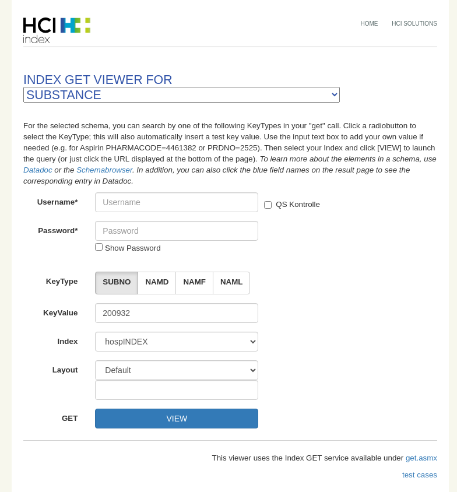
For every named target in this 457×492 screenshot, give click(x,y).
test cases (419, 474)
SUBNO (117, 281)
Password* (58, 230)
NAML (231, 281)
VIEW (176, 418)
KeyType (62, 281)
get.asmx (421, 458)
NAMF (194, 281)
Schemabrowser (104, 170)
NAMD (156, 281)
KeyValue (60, 312)
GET (70, 418)
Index (68, 341)
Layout (65, 370)
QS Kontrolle (292, 204)
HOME (369, 23)
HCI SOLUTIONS (414, 23)
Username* (57, 202)
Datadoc (37, 170)
